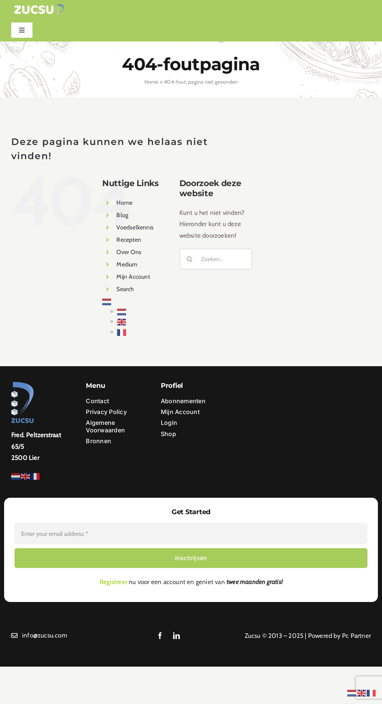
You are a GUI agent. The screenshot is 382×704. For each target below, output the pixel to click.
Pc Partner (356, 635)
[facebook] (160, 635)
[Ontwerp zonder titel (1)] (39, 6)
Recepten (128, 239)
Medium (126, 264)
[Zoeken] (189, 258)
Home (151, 81)
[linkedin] (176, 635)
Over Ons (128, 252)
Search (125, 289)
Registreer (113, 582)
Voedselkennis (135, 227)
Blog (122, 215)
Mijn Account (133, 276)
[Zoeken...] (215, 258)
